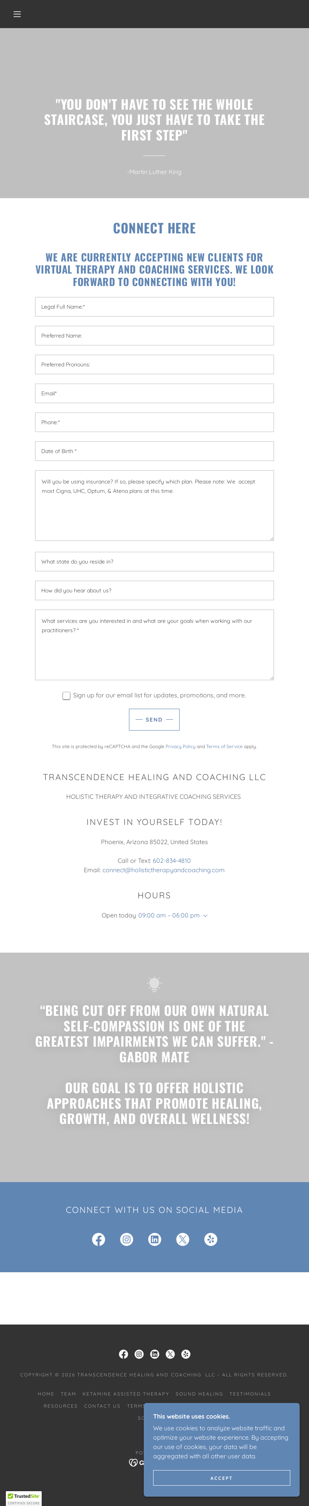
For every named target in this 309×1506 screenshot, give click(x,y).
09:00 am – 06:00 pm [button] (169, 915)
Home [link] (46, 1394)
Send (154, 719)
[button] (17, 14)
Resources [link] (61, 1406)
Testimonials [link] (250, 1394)
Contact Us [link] (102, 1406)
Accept (221, 1478)
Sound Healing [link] (199, 1394)
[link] (99, 1241)
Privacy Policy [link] (181, 746)
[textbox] (154, 306)
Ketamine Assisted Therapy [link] (126, 1394)
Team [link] (68, 1394)
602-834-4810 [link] (172, 860)
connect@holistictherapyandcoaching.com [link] (163, 870)
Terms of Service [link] (224, 746)
